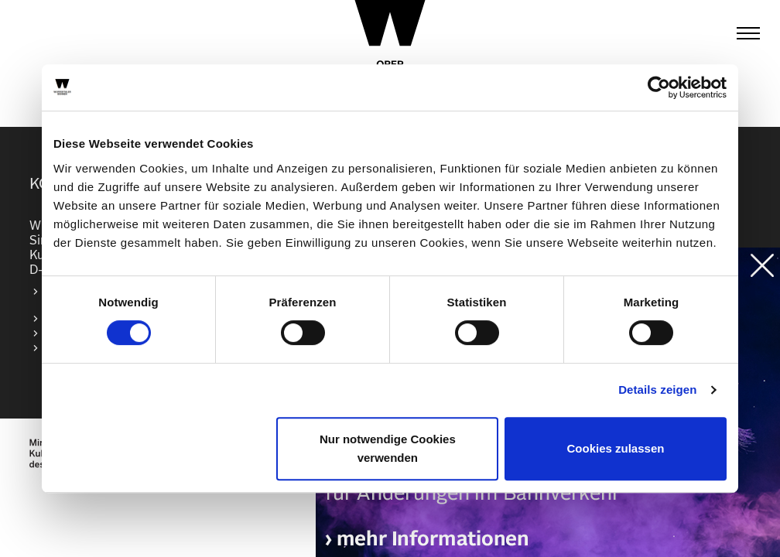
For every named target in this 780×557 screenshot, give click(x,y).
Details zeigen (657, 389)
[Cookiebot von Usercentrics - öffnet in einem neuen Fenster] (659, 87)
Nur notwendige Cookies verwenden (388, 448)
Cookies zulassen (616, 448)
